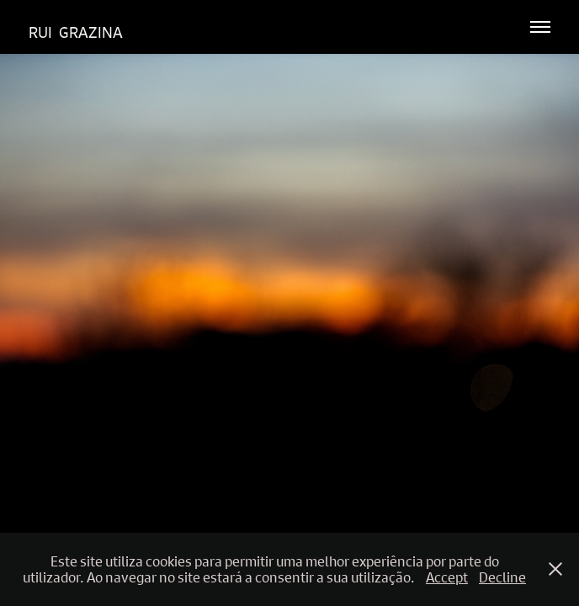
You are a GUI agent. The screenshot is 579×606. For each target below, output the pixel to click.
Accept (447, 577)
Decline (502, 577)
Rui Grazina (76, 32)
